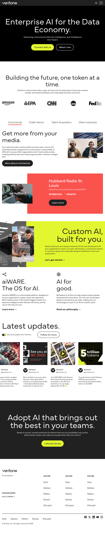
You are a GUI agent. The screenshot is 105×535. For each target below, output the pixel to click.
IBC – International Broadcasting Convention (35, 384)
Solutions (46, 488)
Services (46, 499)
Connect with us (42, 47)
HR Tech (67, 382)
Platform (46, 494)
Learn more (58, 202)
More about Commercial (17, 163)
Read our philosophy (67, 309)
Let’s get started (53, 259)
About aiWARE (7, 496)
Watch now (65, 47)
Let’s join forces (53, 443)
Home (45, 482)
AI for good (47, 505)
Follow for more (49, 334)
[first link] (101, 3)
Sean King (34, 379)
